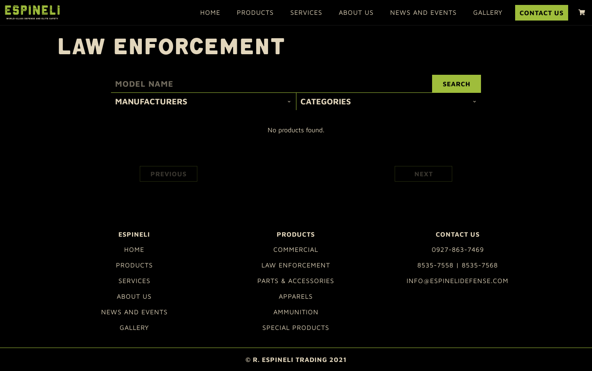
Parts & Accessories (295, 280)
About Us (356, 12)
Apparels (296, 296)
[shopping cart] (581, 12)
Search (456, 84)
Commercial (295, 249)
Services (306, 12)
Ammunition (296, 312)
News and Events (423, 12)
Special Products (295, 327)
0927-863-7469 (458, 249)
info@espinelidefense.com (458, 280)
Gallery (488, 12)
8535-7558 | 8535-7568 (457, 265)
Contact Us (542, 12)
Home (210, 12)
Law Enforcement (295, 265)
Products (255, 12)
